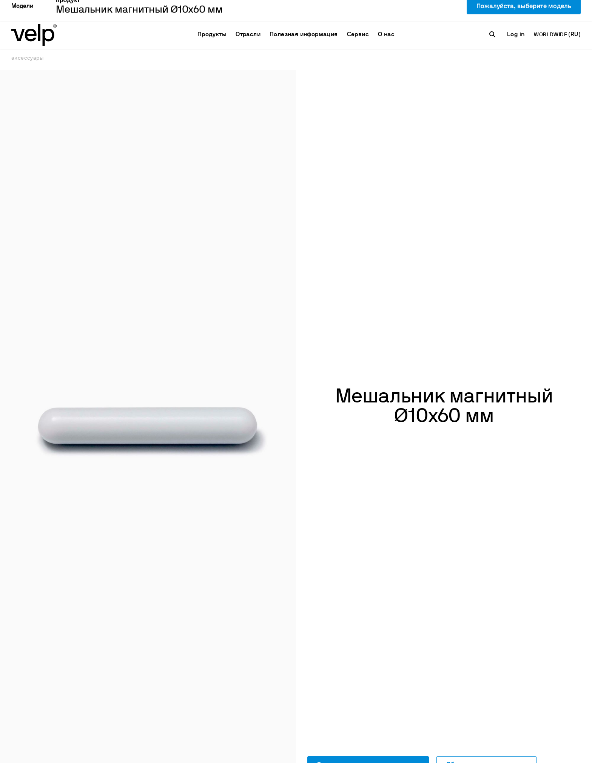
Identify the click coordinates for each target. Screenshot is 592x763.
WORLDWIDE (551, 16)
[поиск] (493, 15)
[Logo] (34, 15)
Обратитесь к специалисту (486, 654)
